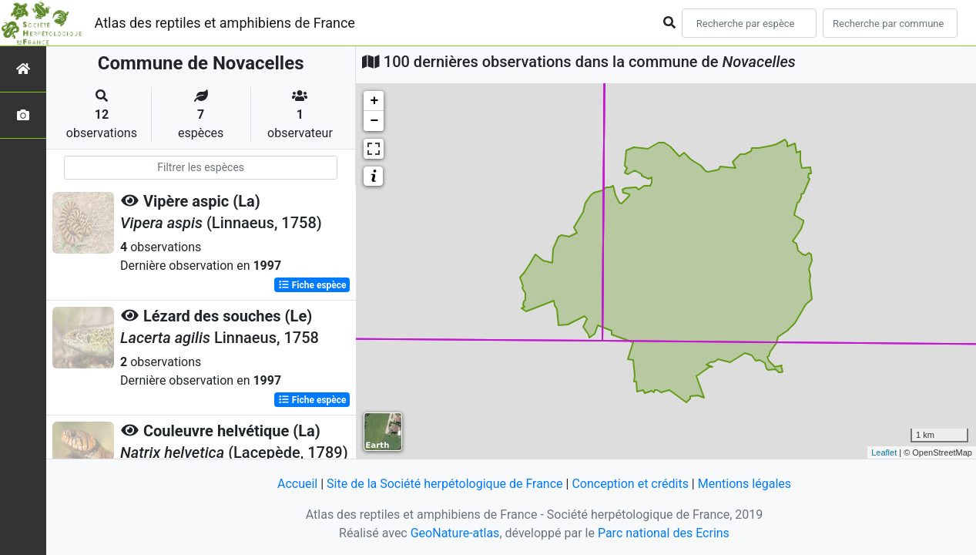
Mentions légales (744, 483)
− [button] (374, 121)
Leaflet (884, 452)
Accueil (297, 483)
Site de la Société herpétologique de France (444, 483)
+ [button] (374, 101)
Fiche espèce (312, 285)
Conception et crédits (630, 483)
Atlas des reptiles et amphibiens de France (225, 23)
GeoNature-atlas (455, 533)
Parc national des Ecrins (663, 533)
